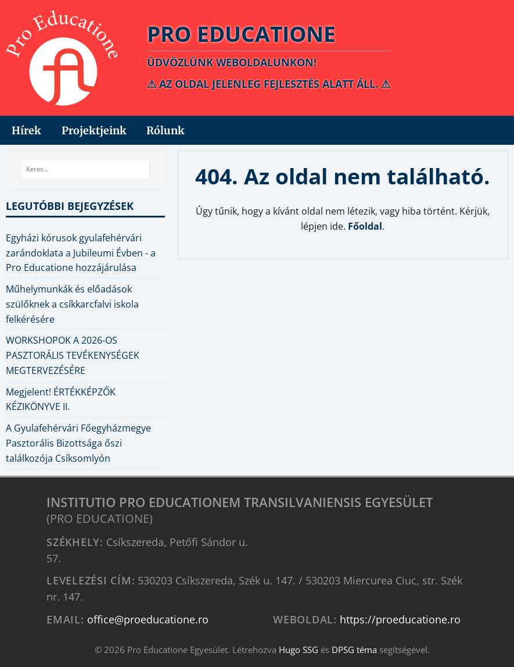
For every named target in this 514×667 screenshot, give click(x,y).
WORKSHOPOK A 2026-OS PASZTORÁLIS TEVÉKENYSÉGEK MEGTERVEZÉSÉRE (72, 355)
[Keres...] (85, 169)
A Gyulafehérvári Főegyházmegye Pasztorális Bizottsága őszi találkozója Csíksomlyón (78, 443)
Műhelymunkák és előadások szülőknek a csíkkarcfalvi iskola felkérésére (72, 304)
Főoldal (365, 226)
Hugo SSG (298, 649)
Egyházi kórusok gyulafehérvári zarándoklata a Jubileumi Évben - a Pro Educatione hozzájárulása (81, 252)
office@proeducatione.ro (148, 619)
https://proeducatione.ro (400, 619)
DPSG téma (354, 649)
